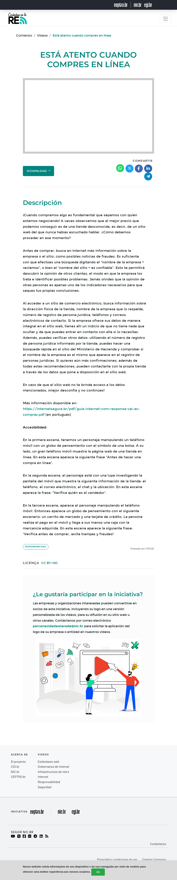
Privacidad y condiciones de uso (117, 859)
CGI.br (15, 767)
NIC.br (15, 772)
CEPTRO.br (18, 777)
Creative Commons (154, 859)
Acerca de (19, 754)
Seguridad (44, 787)
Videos (42, 35)
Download (37, 171)
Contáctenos (158, 844)
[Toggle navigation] (165, 19)
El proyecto (18, 762)
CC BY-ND (49, 563)
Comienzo (24, 35)
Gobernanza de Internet (53, 767)
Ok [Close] (98, 872)
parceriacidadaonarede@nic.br (58, 626)
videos (43, 754)
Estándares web (48, 762)
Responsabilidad (35, 547)
